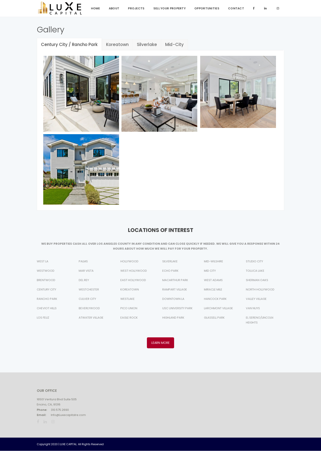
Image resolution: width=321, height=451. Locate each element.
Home (95, 8)
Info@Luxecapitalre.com (68, 415)
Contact (236, 8)
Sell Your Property (169, 8)
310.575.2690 (60, 410)
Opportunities (206, 8)
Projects (136, 8)
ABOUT (114, 8)
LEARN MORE (160, 342)
